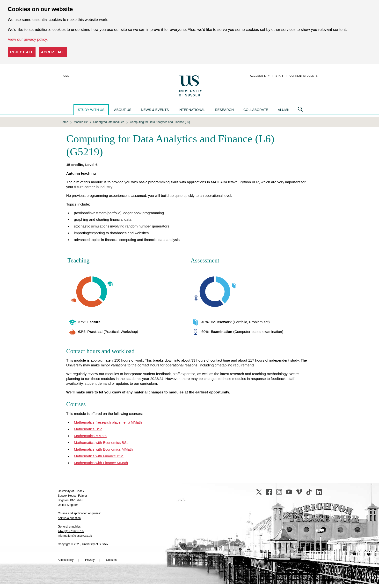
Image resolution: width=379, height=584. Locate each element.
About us (122, 110)
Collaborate (255, 110)
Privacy (90, 560)
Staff (280, 75)
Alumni (284, 110)
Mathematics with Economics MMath (103, 449)
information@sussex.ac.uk (75, 535)
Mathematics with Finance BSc (99, 456)
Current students (304, 75)
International (191, 110)
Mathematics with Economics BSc (101, 442)
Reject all (21, 52)
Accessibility (260, 75)
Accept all (53, 52)
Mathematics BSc (88, 429)
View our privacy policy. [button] (28, 39)
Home (65, 75)
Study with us (91, 110)
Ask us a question (69, 518)
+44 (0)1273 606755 (71, 531)
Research (224, 110)
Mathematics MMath (90, 436)
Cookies (111, 560)
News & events (155, 110)
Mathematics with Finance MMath (101, 463)
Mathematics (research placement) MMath (108, 422)
